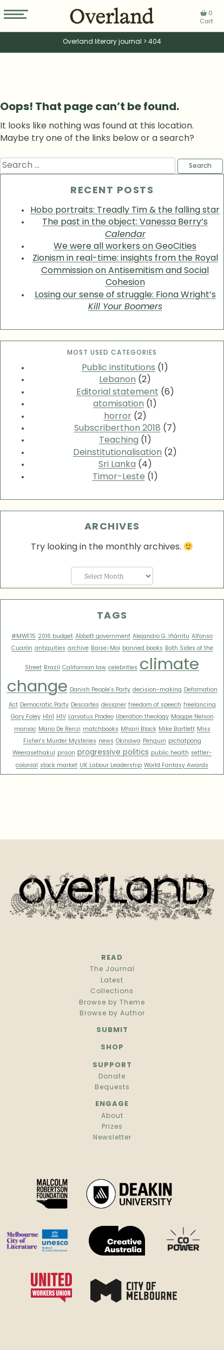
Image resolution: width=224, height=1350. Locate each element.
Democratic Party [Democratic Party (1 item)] (44, 705)
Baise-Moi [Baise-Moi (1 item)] (105, 649)
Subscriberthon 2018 (117, 428)
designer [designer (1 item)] (113, 705)
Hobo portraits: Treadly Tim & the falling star (125, 210)
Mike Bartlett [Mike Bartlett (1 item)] (177, 729)
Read (112, 957)
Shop (112, 1047)
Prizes (112, 1127)
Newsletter (112, 1138)
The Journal (112, 969)
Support (112, 1065)
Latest (112, 981)
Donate (112, 1077)
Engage (112, 1104)
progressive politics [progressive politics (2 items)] (113, 752)
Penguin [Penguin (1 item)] (154, 741)
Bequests (112, 1087)
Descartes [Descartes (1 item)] (85, 705)
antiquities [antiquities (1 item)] (50, 649)
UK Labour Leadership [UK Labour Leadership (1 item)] (111, 766)
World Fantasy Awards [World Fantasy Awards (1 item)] (176, 766)
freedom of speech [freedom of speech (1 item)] (154, 705)
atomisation (118, 404)
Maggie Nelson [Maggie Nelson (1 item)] (192, 717)
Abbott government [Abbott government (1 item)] (102, 637)
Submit (112, 1030)
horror (117, 416)
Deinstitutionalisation (117, 453)
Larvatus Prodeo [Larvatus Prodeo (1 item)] (91, 717)
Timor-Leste (119, 477)
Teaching (119, 440)
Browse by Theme (112, 1003)
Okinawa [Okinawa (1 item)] (128, 741)
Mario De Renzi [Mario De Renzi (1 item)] (59, 729)
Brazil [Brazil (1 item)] (52, 668)
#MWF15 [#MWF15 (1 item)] (23, 637)
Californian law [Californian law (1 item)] (84, 668)
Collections (112, 991)
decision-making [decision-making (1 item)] (157, 690)
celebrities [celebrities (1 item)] (122, 668)
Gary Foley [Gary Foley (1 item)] (26, 717)
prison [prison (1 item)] (66, 753)
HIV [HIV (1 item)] (61, 717)
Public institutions (118, 368)
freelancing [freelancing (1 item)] (199, 705)
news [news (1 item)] (106, 741)
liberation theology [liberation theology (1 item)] (142, 717)
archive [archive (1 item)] (78, 649)
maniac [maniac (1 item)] (25, 729)
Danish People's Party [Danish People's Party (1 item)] (100, 690)
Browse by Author (112, 1013)
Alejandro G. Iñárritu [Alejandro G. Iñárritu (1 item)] (161, 637)
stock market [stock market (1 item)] (58, 766)
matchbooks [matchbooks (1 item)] (100, 729)
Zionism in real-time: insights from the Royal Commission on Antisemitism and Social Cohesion (125, 270)
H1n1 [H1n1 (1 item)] (48, 717)
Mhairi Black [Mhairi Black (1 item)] (138, 729)
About (112, 1116)
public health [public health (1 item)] (170, 753)
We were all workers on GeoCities (125, 246)
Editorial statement (117, 392)
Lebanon (117, 380)
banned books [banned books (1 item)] (142, 649)
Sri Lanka (117, 464)
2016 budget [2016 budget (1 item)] (55, 637)
